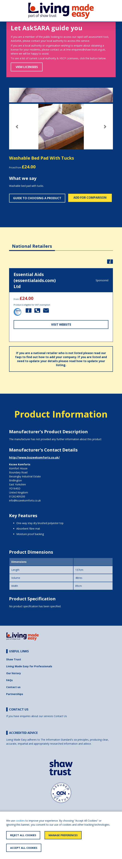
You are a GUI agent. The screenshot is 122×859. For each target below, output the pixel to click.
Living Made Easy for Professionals (29, 666)
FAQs (9, 680)
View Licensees (27, 67)
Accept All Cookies (23, 848)
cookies (20, 820)
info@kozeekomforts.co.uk (25, 500)
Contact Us (60, 716)
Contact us (13, 687)
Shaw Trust (13, 659)
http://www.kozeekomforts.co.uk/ (34, 457)
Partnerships (14, 694)
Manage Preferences (63, 835)
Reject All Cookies (23, 835)
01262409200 (17, 496)
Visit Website (61, 325)
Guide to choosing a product (37, 198)
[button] (17, 126)
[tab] (32, 243)
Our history (13, 673)
